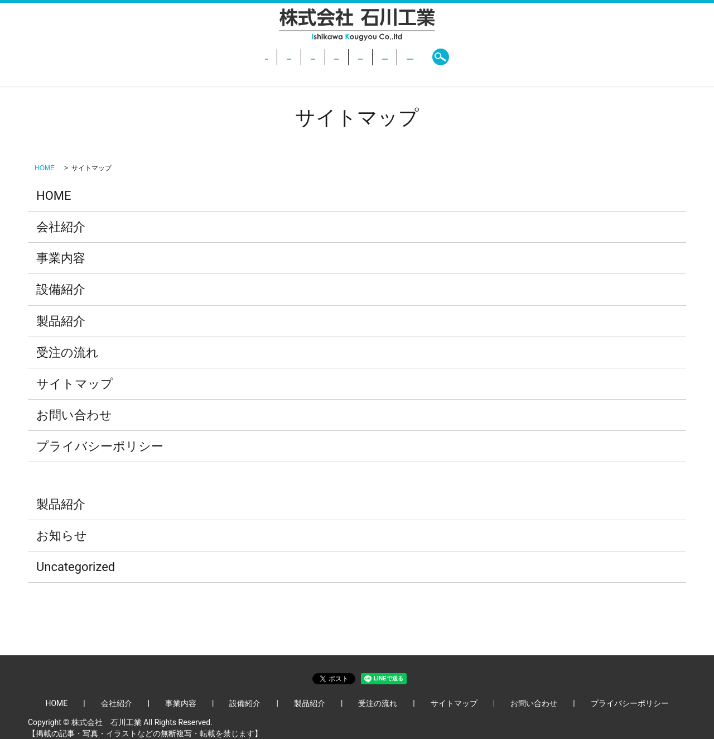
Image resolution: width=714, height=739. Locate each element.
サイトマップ (74, 384)
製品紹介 (373, 56)
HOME (176, 56)
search (540, 57)
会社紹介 (222, 56)
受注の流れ (427, 56)
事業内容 (272, 56)
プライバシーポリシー (99, 446)
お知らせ (61, 536)
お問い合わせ (490, 56)
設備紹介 (323, 56)
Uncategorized (75, 567)
